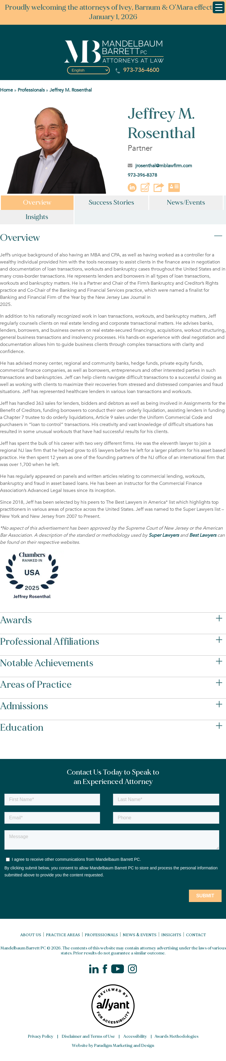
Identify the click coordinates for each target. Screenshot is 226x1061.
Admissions (111, 706)
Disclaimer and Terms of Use (88, 1036)
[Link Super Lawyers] (164, 535)
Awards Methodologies (176, 1036)
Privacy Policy (40, 1036)
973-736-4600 (137, 70)
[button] (145, 190)
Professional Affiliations (111, 641)
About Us (30, 934)
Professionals (31, 90)
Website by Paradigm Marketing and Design (113, 1045)
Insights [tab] (37, 217)
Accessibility (135, 1036)
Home (6, 90)
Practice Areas (63, 934)
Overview (111, 238)
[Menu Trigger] (219, 7)
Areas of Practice (111, 684)
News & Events (140, 934)
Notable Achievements (111, 663)
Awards (111, 620)
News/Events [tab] (186, 202)
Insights (171, 934)
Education (111, 727)
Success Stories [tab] (111, 202)
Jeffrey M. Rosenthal (70, 90)
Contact (196, 934)
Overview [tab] (37, 202)
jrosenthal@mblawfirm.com (160, 166)
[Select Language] (88, 70)
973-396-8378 (142, 175)
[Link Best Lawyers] (202, 535)
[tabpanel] (113, 485)
